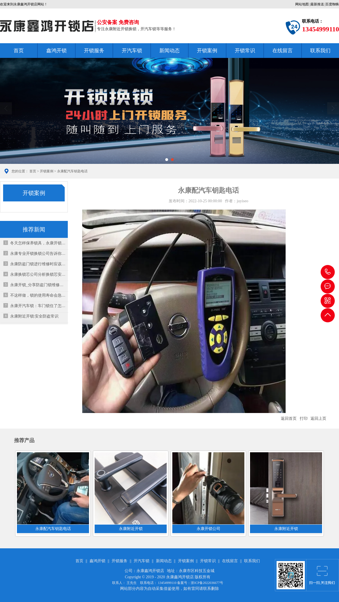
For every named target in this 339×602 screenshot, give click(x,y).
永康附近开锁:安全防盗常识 (34, 316)
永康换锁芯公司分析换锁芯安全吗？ (38, 274)
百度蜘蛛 (332, 4)
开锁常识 (245, 50)
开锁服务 (94, 50)
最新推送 (317, 4)
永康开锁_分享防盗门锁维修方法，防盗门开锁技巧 (38, 285)
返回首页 (289, 418)
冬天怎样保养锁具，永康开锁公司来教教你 (38, 243)
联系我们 (320, 50)
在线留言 (282, 50)
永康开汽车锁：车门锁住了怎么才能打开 (38, 306)
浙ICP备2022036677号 (207, 583)
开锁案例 (207, 50)
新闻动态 (169, 50)
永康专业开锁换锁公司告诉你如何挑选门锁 (38, 253)
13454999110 (328, 272)
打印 (304, 418)
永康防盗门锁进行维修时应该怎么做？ (38, 264)
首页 (19, 50)
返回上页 (318, 418)
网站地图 (302, 4)
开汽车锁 (132, 50)
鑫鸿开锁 (56, 50)
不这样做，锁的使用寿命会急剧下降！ (38, 295)
